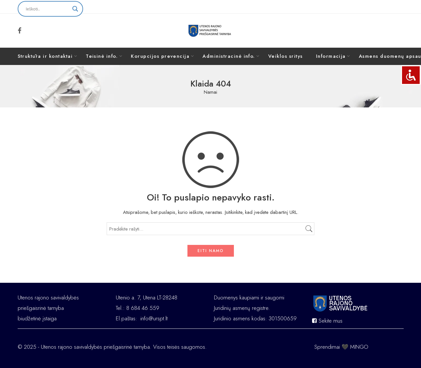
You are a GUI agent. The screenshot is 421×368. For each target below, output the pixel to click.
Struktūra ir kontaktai (45, 56)
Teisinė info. (102, 56)
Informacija (331, 56)
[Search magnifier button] (75, 8)
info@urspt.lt (153, 318)
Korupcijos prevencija (160, 56)
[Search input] (47, 8)
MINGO (359, 347)
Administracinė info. (228, 56)
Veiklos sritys (285, 56)
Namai (210, 92)
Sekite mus (327, 321)
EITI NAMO (211, 251)
